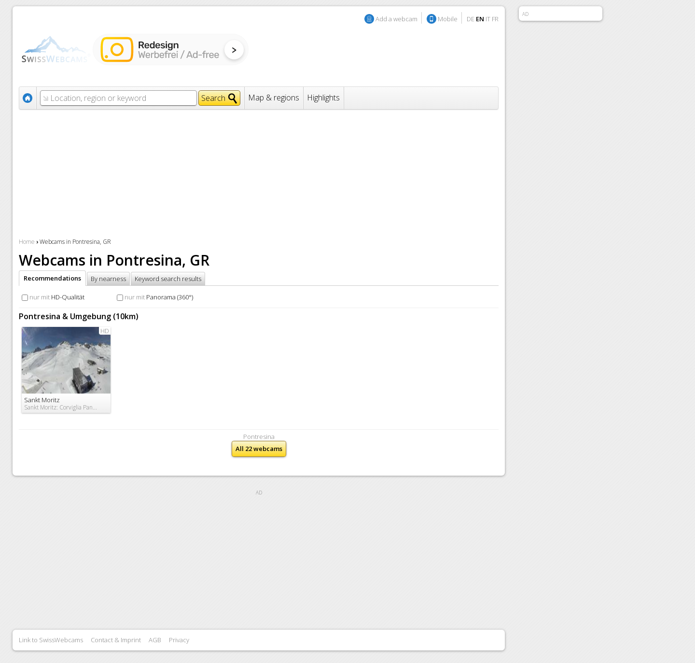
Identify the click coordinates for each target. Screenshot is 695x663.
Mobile (448, 18)
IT (488, 18)
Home (27, 242)
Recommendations (52, 278)
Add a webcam (396, 18)
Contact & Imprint (116, 639)
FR (495, 18)
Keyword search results (168, 278)
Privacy (179, 639)
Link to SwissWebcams (51, 639)
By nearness (108, 278)
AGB (155, 639)
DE (470, 18)
